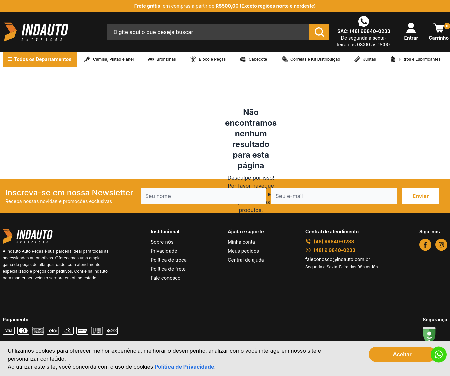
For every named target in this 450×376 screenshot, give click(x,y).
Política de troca (169, 260)
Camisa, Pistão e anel (113, 59)
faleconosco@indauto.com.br (337, 259)
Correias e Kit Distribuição (315, 59)
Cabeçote (258, 59)
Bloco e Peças (212, 59)
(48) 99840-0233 (370, 31)
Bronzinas (166, 59)
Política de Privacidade (184, 366)
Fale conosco (165, 278)
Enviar (420, 196)
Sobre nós (162, 242)
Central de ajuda (246, 260)
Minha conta (241, 242)
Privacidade (164, 251)
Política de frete (168, 269)
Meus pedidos (243, 251)
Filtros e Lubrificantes (420, 59)
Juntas (369, 59)
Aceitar (402, 354)
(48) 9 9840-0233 (330, 250)
